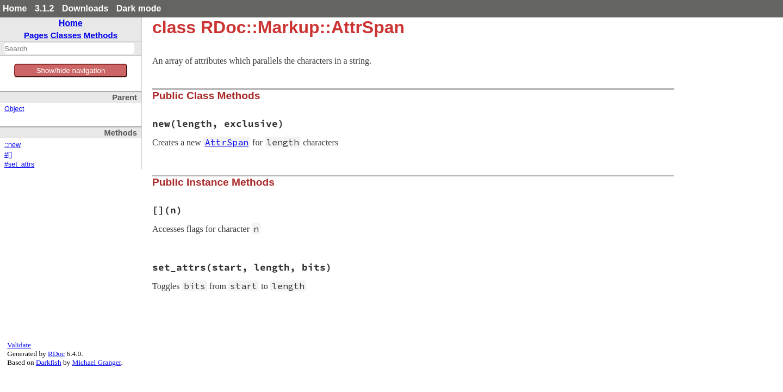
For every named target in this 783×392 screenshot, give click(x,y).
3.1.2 (44, 8)
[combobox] (69, 48)
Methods (100, 35)
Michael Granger (96, 362)
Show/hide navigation (70, 70)
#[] (8, 154)
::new (12, 145)
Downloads (85, 8)
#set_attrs (19, 164)
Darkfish (48, 362)
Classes (66, 35)
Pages (36, 35)
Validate (19, 345)
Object (14, 109)
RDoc (56, 354)
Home (15, 8)
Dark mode (138, 8)
